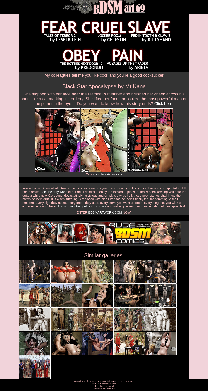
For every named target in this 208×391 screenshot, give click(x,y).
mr (113, 174)
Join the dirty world (54, 192)
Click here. (164, 103)
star (109, 174)
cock (96, 174)
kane (119, 174)
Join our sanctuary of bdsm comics (81, 206)
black (103, 174)
